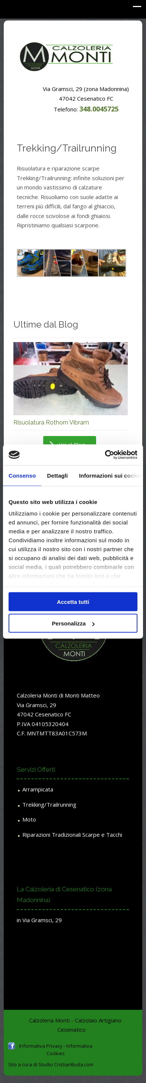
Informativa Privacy (41, 1046)
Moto (29, 819)
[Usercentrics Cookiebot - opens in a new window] (105, 455)
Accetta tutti (73, 601)
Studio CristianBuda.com (65, 1064)
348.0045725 (98, 108)
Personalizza (73, 623)
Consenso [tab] (22, 475)
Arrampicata (37, 789)
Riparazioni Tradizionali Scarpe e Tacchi (72, 834)
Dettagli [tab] (57, 475)
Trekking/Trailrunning (49, 804)
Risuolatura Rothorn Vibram (51, 422)
